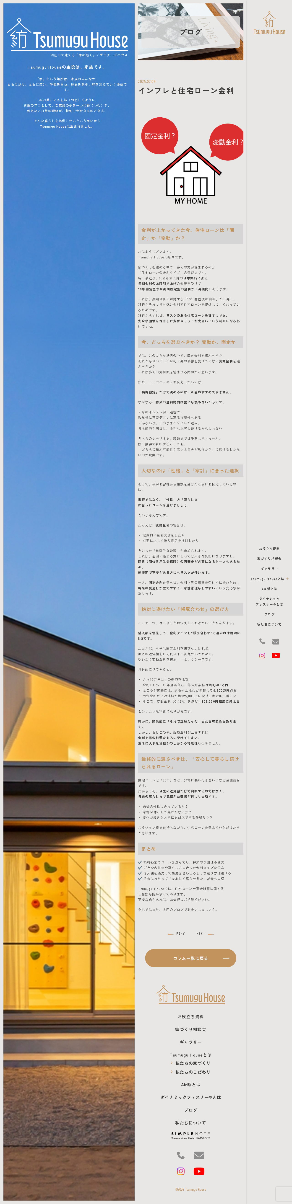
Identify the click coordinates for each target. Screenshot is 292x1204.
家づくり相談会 (269, 558)
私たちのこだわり (191, 1072)
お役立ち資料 (269, 548)
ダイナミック (190, 1097)
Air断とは (269, 588)
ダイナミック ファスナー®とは (269, 601)
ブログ (269, 614)
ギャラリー (269, 568)
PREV (180, 933)
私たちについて (269, 624)
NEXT (200, 933)
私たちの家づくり (191, 1063)
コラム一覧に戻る (201, 958)
